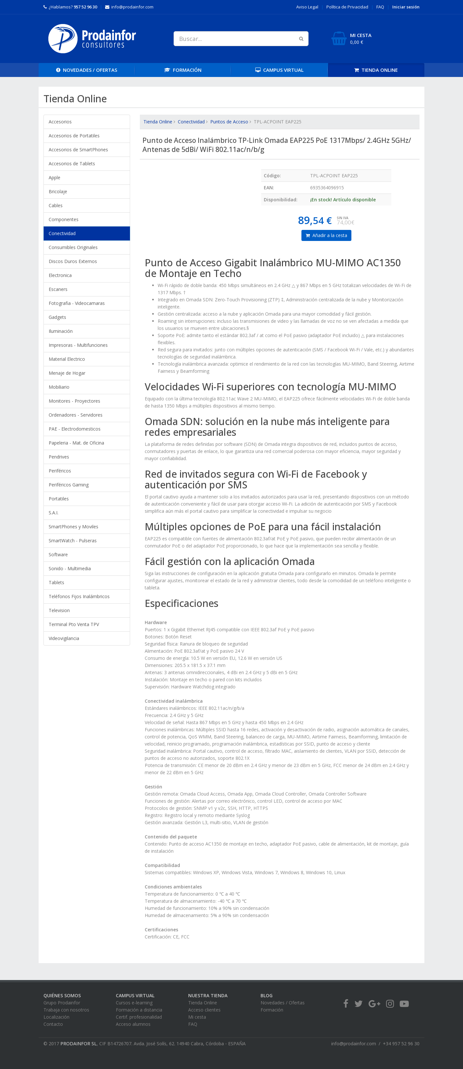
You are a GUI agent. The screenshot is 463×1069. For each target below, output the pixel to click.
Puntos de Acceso (229, 122)
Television (59, 610)
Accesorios (60, 122)
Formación (272, 1010)
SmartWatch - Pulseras (73, 540)
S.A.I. (53, 512)
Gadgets (57, 317)
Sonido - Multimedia (70, 568)
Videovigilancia (64, 638)
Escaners (58, 289)
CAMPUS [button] (279, 70)
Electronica (60, 275)
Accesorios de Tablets (72, 163)
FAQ (380, 7)
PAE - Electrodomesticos (75, 429)
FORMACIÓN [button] (182, 70)
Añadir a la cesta (326, 235)
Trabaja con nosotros (66, 1010)
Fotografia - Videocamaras (77, 303)
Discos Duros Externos (73, 261)
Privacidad (347, 7)
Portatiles (59, 499)
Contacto (53, 1024)
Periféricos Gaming (69, 485)
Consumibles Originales (73, 247)
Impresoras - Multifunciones (78, 345)
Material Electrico (67, 359)
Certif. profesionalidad (139, 1017)
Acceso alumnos (133, 1024)
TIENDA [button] (376, 70)
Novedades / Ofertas (283, 1003)
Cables (56, 205)
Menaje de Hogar (67, 373)
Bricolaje (58, 191)
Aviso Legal (307, 7)
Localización (56, 1017)
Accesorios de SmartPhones (78, 149)
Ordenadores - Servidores (76, 415)
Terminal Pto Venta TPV (74, 624)
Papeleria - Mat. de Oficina (76, 443)
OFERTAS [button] (86, 70)
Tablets (56, 582)
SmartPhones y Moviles (73, 526)
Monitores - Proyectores (74, 401)
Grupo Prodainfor (61, 1003)
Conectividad (62, 233)
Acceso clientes (204, 1010)
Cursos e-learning (134, 1003)
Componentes (64, 219)
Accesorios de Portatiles (74, 135)
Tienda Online (157, 122)
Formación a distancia (139, 1010)
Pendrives (59, 457)
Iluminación (61, 331)
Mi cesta (197, 1017)
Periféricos (60, 471)
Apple (54, 177)
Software (58, 554)
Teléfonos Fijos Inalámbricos (79, 596)
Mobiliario (59, 387)
